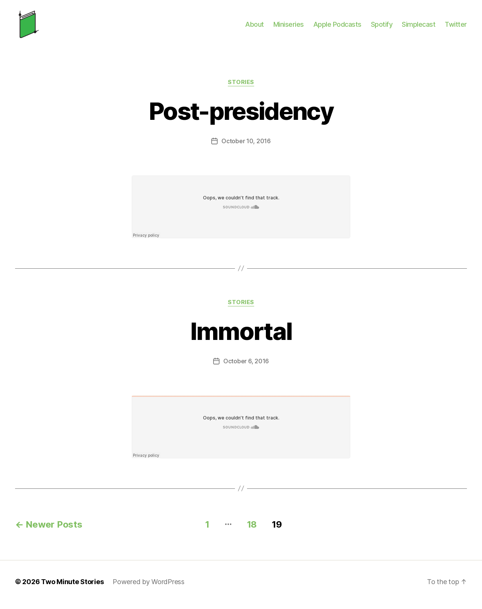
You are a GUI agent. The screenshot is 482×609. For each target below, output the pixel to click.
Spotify (382, 27)
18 (252, 530)
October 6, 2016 (246, 367)
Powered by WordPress (149, 588)
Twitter (456, 27)
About (254, 27)
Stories (241, 88)
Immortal (241, 337)
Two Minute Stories (72, 588)
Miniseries (288, 27)
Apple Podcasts (337, 27)
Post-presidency (241, 117)
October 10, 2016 (246, 147)
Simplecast (418, 27)
